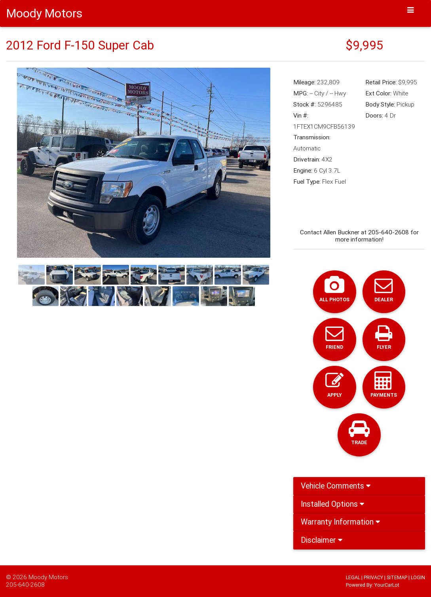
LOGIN (418, 577)
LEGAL (353, 577)
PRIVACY (373, 577)
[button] (36, 163)
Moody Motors (48, 577)
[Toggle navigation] (411, 10)
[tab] (359, 486)
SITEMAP (397, 577)
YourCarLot (386, 585)
